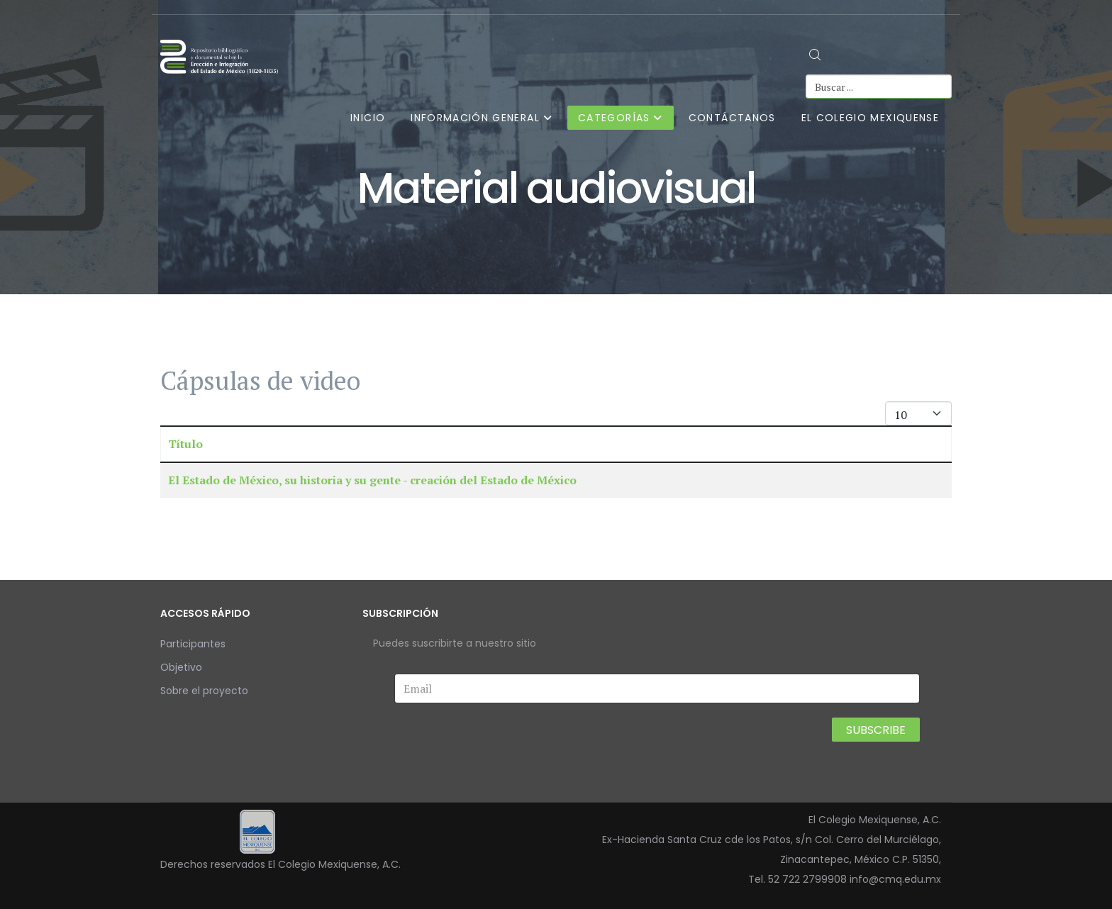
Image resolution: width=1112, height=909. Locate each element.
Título (185, 444)
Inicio (367, 118)
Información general (475, 118)
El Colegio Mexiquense (870, 118)
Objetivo (181, 667)
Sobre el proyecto (204, 691)
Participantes (193, 644)
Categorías (614, 118)
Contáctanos (732, 118)
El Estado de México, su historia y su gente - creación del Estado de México (372, 480)
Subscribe (876, 730)
